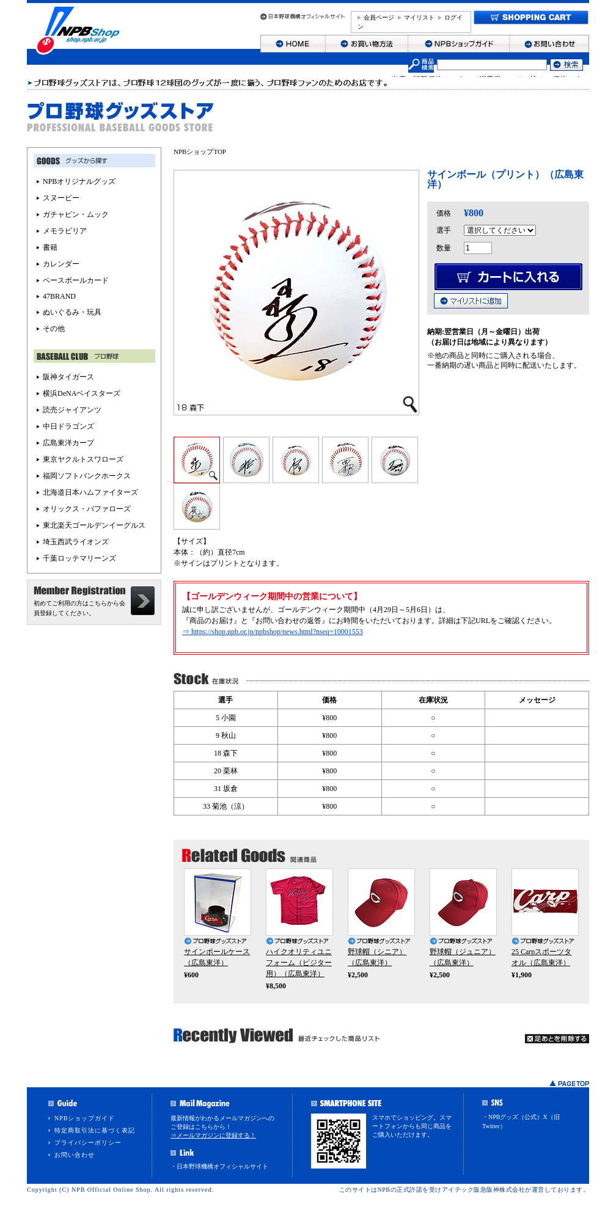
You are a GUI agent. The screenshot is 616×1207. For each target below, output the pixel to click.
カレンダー (61, 264)
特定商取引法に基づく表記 (94, 1130)
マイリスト (419, 17)
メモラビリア (65, 231)
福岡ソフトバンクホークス (87, 476)
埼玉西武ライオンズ (76, 542)
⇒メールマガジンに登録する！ (213, 1135)
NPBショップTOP (200, 151)
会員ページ (379, 17)
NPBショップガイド (84, 1118)
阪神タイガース (68, 377)
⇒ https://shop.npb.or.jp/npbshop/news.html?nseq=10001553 (272, 631)
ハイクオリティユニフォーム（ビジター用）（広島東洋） (299, 962)
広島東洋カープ (68, 443)
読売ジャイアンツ (72, 410)
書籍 (50, 247)
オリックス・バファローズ (87, 509)
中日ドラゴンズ (68, 426)
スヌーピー (61, 198)
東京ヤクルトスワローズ (83, 459)
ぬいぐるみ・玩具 (72, 312)
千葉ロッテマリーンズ (79, 558)
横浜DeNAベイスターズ (81, 393)
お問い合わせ (74, 1154)
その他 (54, 328)
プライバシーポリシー (88, 1142)
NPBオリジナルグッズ (79, 181)
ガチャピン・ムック (76, 214)
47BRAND (59, 296)
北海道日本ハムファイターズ (90, 492)
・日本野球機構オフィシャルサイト (219, 1166)
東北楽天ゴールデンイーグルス (94, 525)
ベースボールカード (76, 280)
